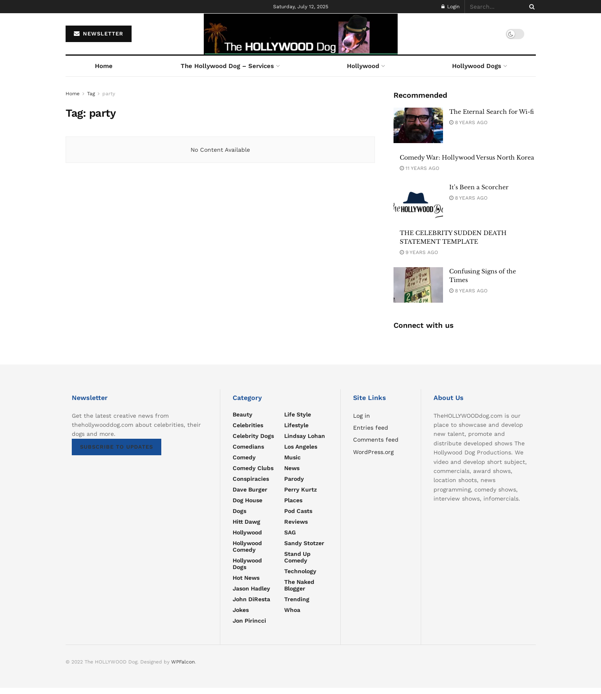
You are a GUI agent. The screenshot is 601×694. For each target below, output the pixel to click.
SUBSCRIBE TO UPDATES (116, 447)
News (291, 468)
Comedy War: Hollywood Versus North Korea (467, 157)
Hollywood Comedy (247, 546)
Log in (361, 415)
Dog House (247, 500)
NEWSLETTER (98, 34)
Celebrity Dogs (253, 436)
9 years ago (419, 252)
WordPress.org (373, 452)
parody (294, 478)
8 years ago (468, 122)
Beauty (242, 414)
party (108, 93)
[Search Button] (530, 6)
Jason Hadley (251, 588)
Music (292, 457)
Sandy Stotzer (304, 543)
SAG (290, 532)
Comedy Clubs (253, 468)
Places (293, 500)
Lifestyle (296, 425)
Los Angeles (300, 446)
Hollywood (363, 66)
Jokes (241, 610)
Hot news (246, 577)
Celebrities (248, 425)
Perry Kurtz (300, 489)
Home (104, 66)
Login (450, 6)
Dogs (239, 511)
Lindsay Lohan (304, 436)
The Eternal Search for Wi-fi (491, 111)
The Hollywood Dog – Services (227, 66)
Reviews (296, 521)
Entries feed (370, 427)
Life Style (297, 414)
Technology (300, 571)
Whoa (292, 610)
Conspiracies (251, 478)
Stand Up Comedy (297, 557)
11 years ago (419, 168)
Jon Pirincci (249, 620)
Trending (296, 599)
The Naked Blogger (299, 585)
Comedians (248, 446)
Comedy (244, 457)
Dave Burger (250, 489)
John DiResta (251, 599)
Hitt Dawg (246, 521)
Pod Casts (298, 511)
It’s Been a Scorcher (479, 187)
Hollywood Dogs (476, 66)
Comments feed (375, 439)
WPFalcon (183, 662)
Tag (91, 93)
